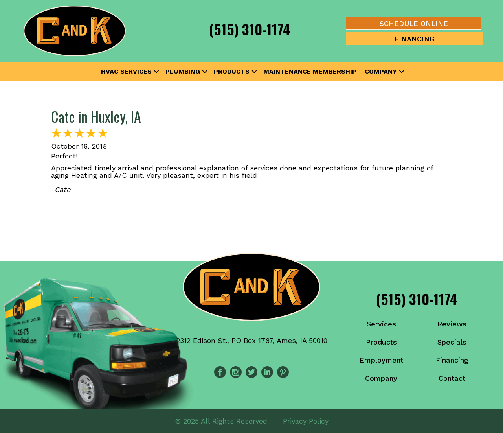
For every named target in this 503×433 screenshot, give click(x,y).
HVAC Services (126, 71)
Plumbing (182, 71)
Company (381, 71)
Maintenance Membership (309, 71)
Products (232, 71)
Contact (452, 378)
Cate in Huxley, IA (96, 116)
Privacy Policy (306, 421)
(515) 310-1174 (249, 28)
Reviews (451, 324)
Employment (381, 360)
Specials (451, 342)
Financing (452, 360)
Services (381, 324)
